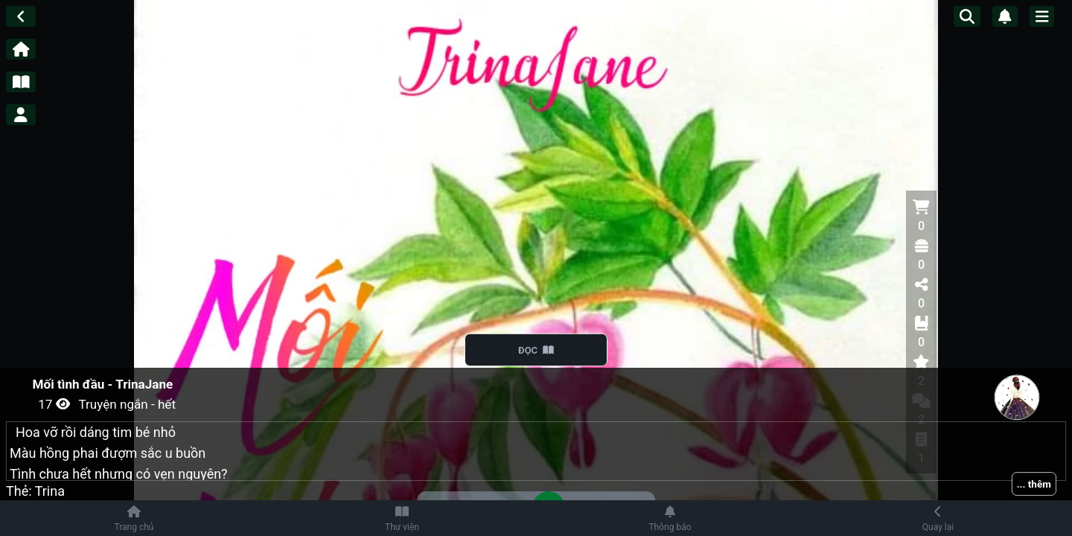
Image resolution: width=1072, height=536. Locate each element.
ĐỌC (536, 350)
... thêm (1034, 484)
